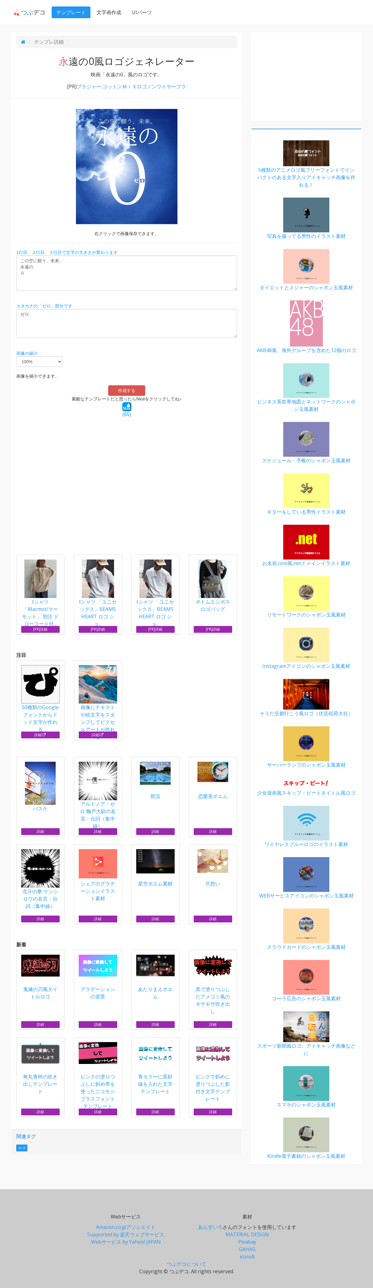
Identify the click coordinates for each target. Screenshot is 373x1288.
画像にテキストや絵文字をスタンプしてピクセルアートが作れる (98, 702)
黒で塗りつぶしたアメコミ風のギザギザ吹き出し (213, 985)
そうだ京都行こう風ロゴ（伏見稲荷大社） (306, 698)
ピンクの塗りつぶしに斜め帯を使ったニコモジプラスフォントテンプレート (98, 1075)
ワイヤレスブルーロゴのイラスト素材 (306, 827)
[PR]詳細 (40, 629)
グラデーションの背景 (98, 977)
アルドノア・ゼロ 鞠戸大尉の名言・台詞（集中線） (98, 795)
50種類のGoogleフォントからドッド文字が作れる (40, 699)
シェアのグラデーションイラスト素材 (98, 875)
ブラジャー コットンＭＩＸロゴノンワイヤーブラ (131, 86)
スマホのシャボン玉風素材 (306, 1087)
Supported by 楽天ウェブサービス (125, 1234)
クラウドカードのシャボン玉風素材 (306, 929)
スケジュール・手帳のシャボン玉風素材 (306, 443)
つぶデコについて (186, 1264)
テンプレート (69, 12)
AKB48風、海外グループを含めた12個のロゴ (306, 327)
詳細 (40, 734)
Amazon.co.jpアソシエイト (126, 1227)
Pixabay (247, 1241)
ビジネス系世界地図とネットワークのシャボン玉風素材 (306, 387)
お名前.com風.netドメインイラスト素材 (306, 546)
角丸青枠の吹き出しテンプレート (40, 1068)
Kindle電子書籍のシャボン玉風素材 (306, 1138)
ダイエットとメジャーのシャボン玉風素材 (306, 270)
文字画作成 (106, 12)
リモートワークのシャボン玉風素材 (306, 597)
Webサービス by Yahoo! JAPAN (126, 1241)
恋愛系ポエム (213, 781)
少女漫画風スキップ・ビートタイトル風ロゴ (306, 787)
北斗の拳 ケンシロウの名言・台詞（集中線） (40, 879)
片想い (213, 868)
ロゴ (22, 1147)
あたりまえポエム (155, 977)
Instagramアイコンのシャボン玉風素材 (306, 648)
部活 (155, 781)
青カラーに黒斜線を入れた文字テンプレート (155, 1068)
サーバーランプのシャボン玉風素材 (306, 747)
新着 (21, 944)
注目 (21, 655)
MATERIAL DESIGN (247, 1234)
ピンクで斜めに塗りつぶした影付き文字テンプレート (213, 1072)
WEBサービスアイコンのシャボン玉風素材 (306, 878)
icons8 (247, 1256)
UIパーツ (140, 12)
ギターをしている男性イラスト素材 (306, 494)
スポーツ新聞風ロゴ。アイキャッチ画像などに (306, 1034)
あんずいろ (210, 1227)
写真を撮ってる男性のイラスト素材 (306, 218)
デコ (27, 12)
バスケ (40, 787)
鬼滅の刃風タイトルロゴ (40, 977)
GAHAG (247, 1249)
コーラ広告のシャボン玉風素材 (306, 981)
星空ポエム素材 (155, 868)
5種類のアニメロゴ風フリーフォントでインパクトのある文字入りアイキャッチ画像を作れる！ (306, 164)
